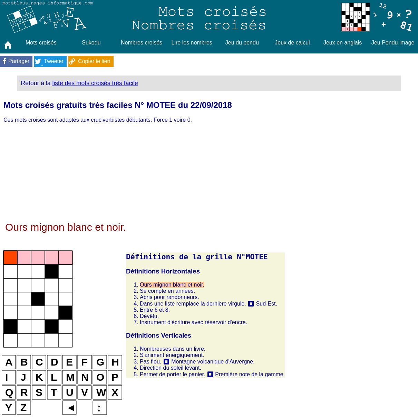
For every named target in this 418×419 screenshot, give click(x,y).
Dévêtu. (149, 316)
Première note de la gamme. (250, 374)
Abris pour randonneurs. (169, 297)
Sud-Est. (266, 304)
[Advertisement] (143, 173)
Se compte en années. (167, 291)
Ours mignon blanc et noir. (172, 285)
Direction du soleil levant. (170, 368)
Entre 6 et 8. (155, 310)
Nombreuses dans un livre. (172, 349)
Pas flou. (150, 362)
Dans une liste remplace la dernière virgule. (193, 304)
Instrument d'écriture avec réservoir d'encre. (193, 322)
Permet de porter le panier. (172, 374)
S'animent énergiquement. (172, 355)
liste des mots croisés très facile (95, 83)
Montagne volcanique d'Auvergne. (212, 362)
